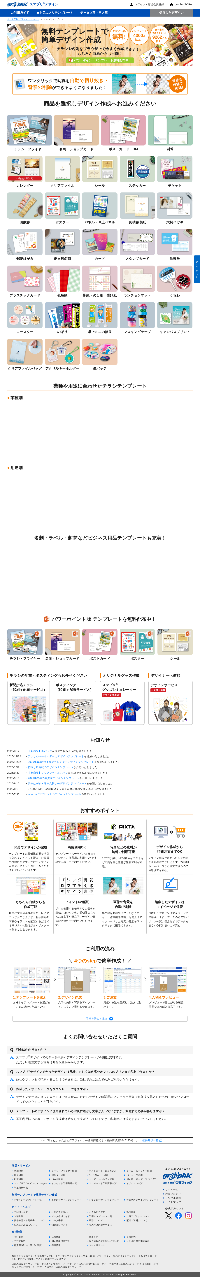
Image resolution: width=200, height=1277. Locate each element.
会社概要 (18, 1237)
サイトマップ (173, 1202)
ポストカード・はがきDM (102, 1171)
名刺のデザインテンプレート (67, 1200)
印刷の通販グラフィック (24, 1264)
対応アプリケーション (138, 1216)
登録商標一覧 (150, 1140)
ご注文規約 (20, 1241)
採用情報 (56, 1245)
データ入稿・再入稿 (94, 12)
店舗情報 (56, 1237)
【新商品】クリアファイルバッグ (48, 772)
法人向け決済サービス (100, 1224)
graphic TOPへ (181, 4)
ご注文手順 (57, 1220)
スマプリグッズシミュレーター (31, 1183)
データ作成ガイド (61, 1216)
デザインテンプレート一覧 (28, 1200)
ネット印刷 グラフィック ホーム (23, 19)
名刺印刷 (18, 1171)
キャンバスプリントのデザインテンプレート (54, 794)
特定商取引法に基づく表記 (28, 1245)
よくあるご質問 (97, 1212)
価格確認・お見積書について (29, 1220)
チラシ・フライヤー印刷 (64, 1171)
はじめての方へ (60, 1212)
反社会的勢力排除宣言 (138, 1241)
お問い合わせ (173, 1193)
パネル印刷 (57, 1179)
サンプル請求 (173, 1198)
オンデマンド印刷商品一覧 (103, 1183)
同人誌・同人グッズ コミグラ (142, 1179)
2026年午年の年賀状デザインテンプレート (54, 778)
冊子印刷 (18, 1175)
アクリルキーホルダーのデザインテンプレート (56, 756)
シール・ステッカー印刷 (139, 1171)
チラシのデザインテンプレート (105, 1200)
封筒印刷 (18, 1179)
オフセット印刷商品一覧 (64, 1183)
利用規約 (93, 1237)
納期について (96, 1220)
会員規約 (131, 1237)
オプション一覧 (135, 1183)
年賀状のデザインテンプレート (143, 1200)
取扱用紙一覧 (21, 1187)
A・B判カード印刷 (98, 1175)
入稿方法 (18, 1216)
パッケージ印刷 (135, 1175)
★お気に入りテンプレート (54, 12)
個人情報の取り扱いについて (104, 1241)
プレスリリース (97, 1245)
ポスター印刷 (58, 1175)
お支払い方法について (25, 1224)
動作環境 (131, 1212)
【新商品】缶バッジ (40, 751)
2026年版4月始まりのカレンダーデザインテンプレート (61, 761)
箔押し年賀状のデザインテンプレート (50, 767)
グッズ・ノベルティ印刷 (101, 1179)
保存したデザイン (171, 12)
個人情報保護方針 (61, 1241)
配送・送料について (137, 1220)
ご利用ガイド (20, 12)
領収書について (60, 1224)
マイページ (172, 1189)
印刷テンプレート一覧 (100, 1216)
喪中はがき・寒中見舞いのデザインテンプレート (57, 783)
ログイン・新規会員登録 (146, 4)
